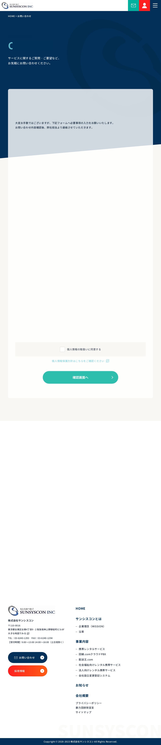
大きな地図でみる (17, 633)
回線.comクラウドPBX (92, 654)
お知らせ (82, 685)
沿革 (81, 631)
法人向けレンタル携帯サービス (97, 670)
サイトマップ (83, 712)
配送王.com (86, 659)
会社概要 (82, 695)
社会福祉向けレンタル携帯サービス (100, 665)
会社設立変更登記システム (94, 675)
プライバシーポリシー (89, 703)
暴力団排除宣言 (85, 707)
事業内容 (82, 641)
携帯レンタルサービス (92, 649)
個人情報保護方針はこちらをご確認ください (78, 363)
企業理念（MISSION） (92, 626)
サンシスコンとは (89, 618)
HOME (80, 608)
